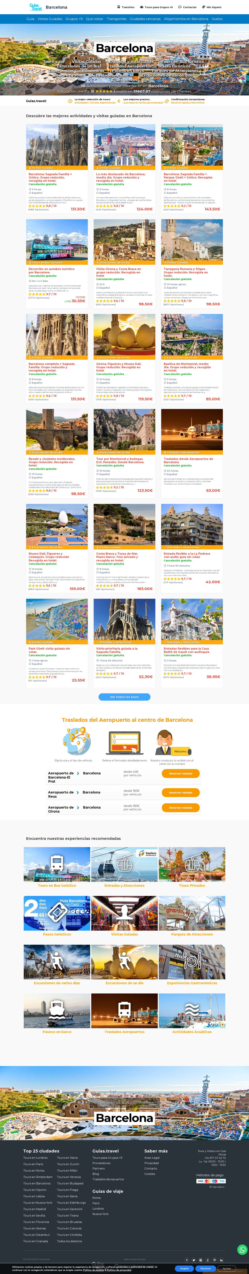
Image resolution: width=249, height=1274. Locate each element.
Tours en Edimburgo (71, 1202)
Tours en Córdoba (69, 1235)
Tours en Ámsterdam (37, 1177)
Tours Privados (68, 75)
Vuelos (217, 19)
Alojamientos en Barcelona (186, 19)
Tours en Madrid (34, 1209)
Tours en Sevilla (34, 1215)
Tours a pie (53, 62)
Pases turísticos (174, 66)
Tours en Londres (35, 1157)
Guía (30, 19)
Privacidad (151, 1163)
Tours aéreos (124, 80)
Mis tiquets (211, 7)
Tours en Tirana (67, 1215)
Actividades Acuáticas (112, 75)
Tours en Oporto (34, 1190)
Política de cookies (93, 1270)
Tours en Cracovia (69, 1228)
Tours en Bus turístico (182, 62)
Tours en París (33, 1164)
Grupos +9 (74, 19)
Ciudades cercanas (145, 19)
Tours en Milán (67, 1170)
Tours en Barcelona (36, 1183)
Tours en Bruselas (69, 1222)
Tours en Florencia (36, 1222)
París (95, 1203)
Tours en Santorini (69, 1209)
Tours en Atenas (34, 1228)
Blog (95, 1174)
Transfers (125, 7)
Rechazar (206, 1268)
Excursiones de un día (78, 66)
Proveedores (101, 1163)
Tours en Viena (67, 1157)
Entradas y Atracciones (131, 62)
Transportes (116, 19)
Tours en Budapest (70, 1183)
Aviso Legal (152, 1157)
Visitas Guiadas (50, 19)
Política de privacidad (119, 1270)
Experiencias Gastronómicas (76, 71)
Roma (96, 1198)
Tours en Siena (67, 1196)
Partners (98, 1168)
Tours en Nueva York (37, 1202)
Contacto (150, 1168)
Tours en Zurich (68, 1164)
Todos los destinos (69, 1241)
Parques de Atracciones (175, 71)
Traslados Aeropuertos (129, 66)
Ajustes (227, 1268)
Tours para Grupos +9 (156, 7)
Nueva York (100, 1214)
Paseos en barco (128, 71)
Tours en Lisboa (34, 1196)
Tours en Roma (33, 1170)
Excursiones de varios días (167, 75)
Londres (98, 1208)
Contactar (187, 7)
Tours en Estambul (36, 1235)
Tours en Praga (67, 1190)
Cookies (149, 1174)
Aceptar (184, 1268)
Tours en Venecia (69, 1177)
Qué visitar (94, 19)
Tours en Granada (35, 1241)
